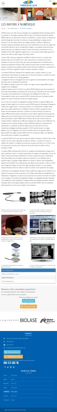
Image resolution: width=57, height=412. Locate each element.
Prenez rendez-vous (12, 352)
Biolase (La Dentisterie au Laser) (10, 274)
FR (50, 1)
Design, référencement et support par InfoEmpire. (39, 410)
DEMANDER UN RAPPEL (13, 356)
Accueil (3, 28)
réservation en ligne (28, 306)
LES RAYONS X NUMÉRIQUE (26, 28)
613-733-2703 (28, 301)
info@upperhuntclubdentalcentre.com (16, 348)
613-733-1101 (10, 345)
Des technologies (12, 28)
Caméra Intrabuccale (7, 281)
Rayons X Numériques (8, 277)
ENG (54, 1)
